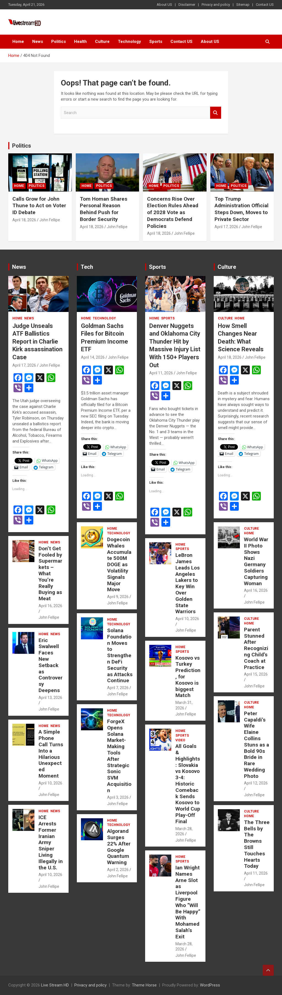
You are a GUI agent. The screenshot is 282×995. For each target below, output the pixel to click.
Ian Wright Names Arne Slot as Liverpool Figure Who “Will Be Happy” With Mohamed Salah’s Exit (187, 902)
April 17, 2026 (226, 227)
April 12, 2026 (256, 783)
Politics (58, 41)
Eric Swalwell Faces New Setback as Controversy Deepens (51, 665)
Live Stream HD (55, 985)
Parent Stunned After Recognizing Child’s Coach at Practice (256, 648)
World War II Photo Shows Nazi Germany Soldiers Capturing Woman (256, 561)
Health (80, 41)
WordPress (210, 985)
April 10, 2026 (50, 783)
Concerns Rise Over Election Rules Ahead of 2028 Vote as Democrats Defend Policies (172, 212)
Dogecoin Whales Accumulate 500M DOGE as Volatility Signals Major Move (119, 564)
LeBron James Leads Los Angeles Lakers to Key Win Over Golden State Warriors (187, 583)
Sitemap (243, 4)
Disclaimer (186, 4)
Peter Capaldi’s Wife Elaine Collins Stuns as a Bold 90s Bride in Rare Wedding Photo (256, 744)
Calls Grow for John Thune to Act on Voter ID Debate (39, 205)
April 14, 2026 (93, 357)
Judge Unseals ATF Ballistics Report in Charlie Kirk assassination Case (37, 341)
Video (180, 740)
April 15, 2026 (256, 674)
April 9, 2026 (118, 597)
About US (164, 4)
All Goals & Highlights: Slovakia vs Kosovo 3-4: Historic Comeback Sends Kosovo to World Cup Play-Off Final (187, 784)
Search (215, 113)
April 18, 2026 (24, 220)
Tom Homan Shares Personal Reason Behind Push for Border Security (103, 209)
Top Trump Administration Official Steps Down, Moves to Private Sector (242, 209)
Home (18, 41)
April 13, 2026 (50, 697)
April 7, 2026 (118, 688)
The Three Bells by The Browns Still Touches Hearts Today (257, 844)
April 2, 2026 (118, 869)
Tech (87, 267)
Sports (155, 41)
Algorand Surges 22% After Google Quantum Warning (119, 847)
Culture (102, 41)
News (37, 41)
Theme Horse (144, 985)
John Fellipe (49, 220)
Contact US (265, 4)
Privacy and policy (216, 4)
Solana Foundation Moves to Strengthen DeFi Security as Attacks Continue (119, 655)
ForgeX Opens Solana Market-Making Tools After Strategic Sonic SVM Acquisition (119, 756)
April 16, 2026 (50, 606)
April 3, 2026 (118, 797)
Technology (129, 41)
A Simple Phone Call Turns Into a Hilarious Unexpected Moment (51, 754)
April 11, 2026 (161, 373)
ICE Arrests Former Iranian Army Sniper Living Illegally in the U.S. (51, 842)
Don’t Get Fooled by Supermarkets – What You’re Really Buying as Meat (50, 573)
